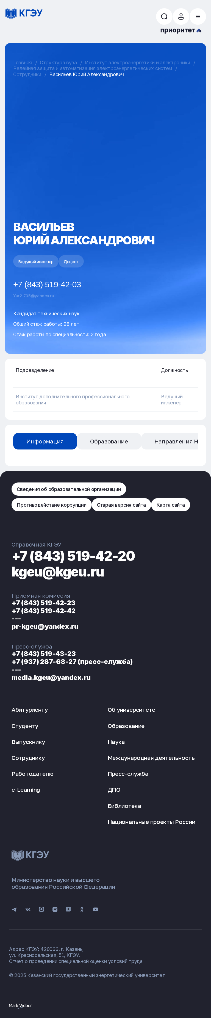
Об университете (132, 709)
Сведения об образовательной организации (69, 489)
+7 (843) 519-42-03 (47, 284)
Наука (116, 741)
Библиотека (124, 805)
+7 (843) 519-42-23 (44, 603)
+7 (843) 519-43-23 (44, 654)
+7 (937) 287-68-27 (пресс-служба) (72, 662)
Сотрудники (27, 74)
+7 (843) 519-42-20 (73, 556)
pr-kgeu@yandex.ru (45, 626)
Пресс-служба (128, 773)
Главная (22, 62)
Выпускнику (28, 741)
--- (16, 618)
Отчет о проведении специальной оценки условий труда (76, 961)
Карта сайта (170, 505)
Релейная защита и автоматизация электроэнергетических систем (92, 68)
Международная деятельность (151, 757)
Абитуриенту (30, 709)
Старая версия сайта (121, 505)
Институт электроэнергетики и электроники (137, 62)
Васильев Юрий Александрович (86, 74)
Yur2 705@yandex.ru (33, 295)
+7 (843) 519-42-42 (44, 611)
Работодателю (32, 773)
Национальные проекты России (151, 821)
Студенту (25, 725)
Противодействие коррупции (52, 505)
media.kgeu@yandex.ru (51, 678)
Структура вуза (58, 62)
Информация (45, 441)
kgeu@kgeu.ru (58, 572)
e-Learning (26, 789)
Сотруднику (28, 757)
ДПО (114, 789)
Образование (109, 441)
